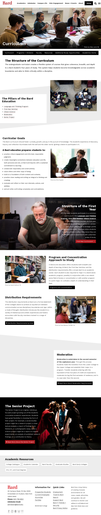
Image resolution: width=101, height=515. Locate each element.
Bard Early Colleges (80, 464)
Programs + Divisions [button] (25, 53)
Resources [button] (48, 53)
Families (38, 500)
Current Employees (42, 494)
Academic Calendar (31, 464)
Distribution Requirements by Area (19, 323)
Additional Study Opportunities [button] (67, 53)
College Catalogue (13, 464)
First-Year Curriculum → (86, 241)
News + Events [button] (71, 3)
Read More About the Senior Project (20, 442)
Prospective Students (43, 492)
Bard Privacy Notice (60, 508)
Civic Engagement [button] (56, 3)
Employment (58, 492)
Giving (88, 3)
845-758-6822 (18, 499)
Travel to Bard (58, 494)
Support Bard (58, 500)
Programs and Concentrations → (62, 287)
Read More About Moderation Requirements (75, 383)
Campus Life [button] (42, 3)
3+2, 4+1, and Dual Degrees (16, 470)
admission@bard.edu (15, 504)
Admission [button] (31, 3)
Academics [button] (21, 3)
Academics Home (89, 53)
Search (95, 3)
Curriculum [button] (9, 53)
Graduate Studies (62, 464)
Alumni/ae (39, 497)
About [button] (81, 3)
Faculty (39, 53)
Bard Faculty (47, 464)
